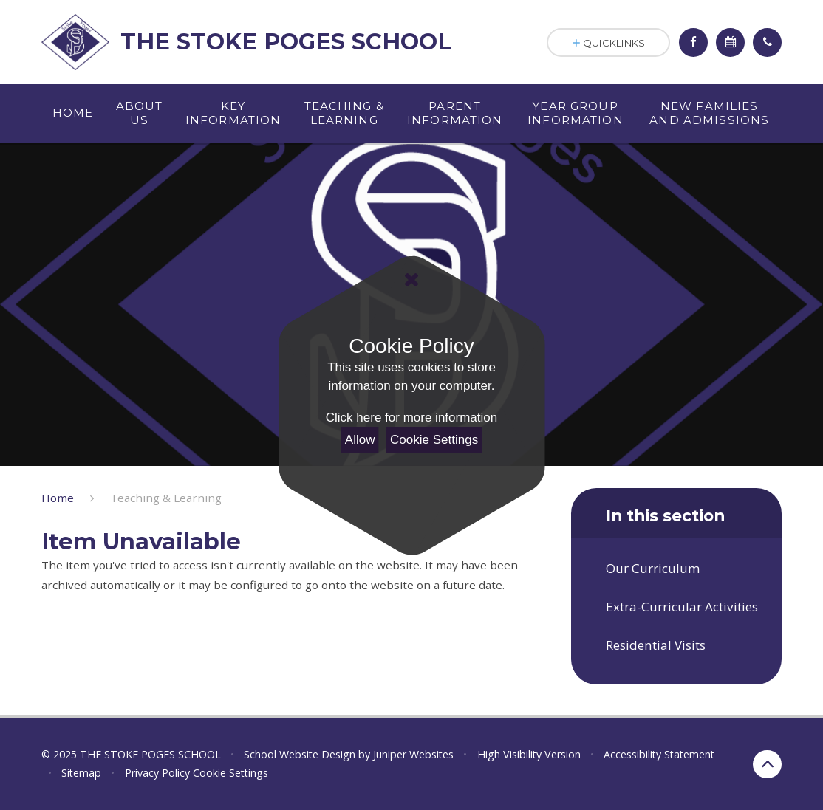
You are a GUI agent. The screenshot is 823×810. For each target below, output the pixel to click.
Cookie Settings (434, 440)
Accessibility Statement (659, 754)
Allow (360, 440)
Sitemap (81, 773)
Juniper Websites (413, 754)
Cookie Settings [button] (230, 773)
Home (57, 497)
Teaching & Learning (166, 497)
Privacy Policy (157, 773)
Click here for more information (411, 418)
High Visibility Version (529, 754)
